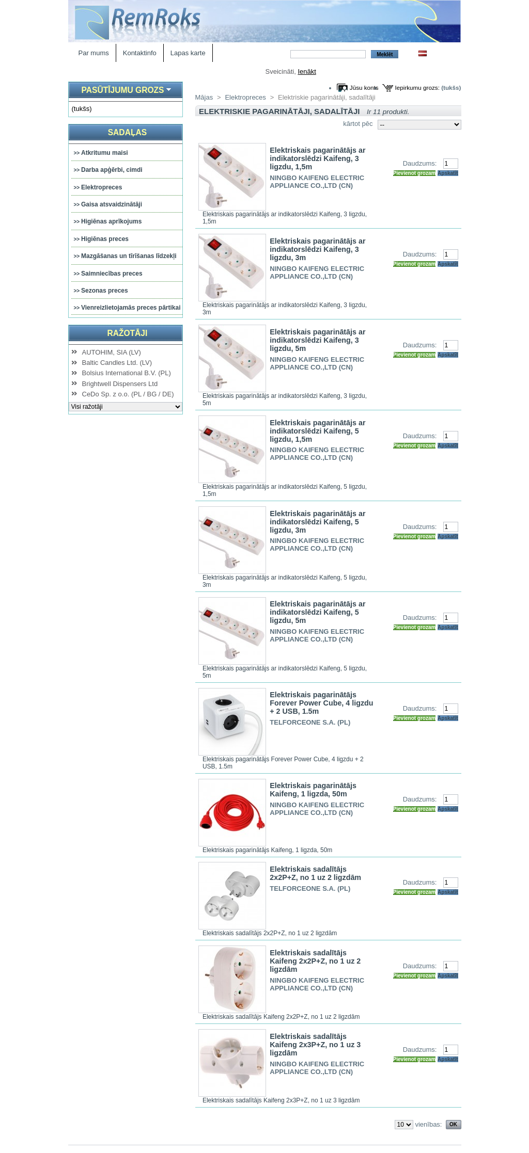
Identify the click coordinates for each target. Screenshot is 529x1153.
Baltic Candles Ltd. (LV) (117, 362)
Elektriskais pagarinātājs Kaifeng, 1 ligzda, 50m (313, 789)
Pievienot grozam (414, 173)
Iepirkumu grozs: (417, 87)
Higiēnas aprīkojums (111, 221)
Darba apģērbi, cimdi (112, 169)
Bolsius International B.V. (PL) (126, 373)
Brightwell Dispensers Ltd (120, 384)
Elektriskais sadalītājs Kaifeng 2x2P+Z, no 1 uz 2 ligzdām (315, 961)
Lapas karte (188, 53)
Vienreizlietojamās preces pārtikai (131, 307)
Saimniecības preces (112, 273)
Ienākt (307, 71)
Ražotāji (127, 333)
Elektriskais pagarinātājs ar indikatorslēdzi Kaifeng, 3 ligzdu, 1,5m (317, 158)
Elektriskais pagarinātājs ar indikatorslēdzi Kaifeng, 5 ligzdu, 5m (317, 612)
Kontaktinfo (140, 53)
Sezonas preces (104, 290)
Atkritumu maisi (104, 152)
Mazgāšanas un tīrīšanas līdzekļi (129, 256)
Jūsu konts (364, 87)
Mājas (204, 97)
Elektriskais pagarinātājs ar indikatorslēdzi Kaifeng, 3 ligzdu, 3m (317, 249)
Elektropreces (101, 187)
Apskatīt (448, 173)
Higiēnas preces (105, 239)
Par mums (94, 53)
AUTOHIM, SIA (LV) (111, 352)
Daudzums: (420, 163)
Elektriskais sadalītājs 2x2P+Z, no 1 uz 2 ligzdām (315, 873)
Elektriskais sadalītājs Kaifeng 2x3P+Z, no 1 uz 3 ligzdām (315, 1044)
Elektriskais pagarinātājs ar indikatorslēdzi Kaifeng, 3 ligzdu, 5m (317, 340)
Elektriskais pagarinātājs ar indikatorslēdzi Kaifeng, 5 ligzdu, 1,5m (317, 431)
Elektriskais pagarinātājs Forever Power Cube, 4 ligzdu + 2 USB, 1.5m (321, 703)
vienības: (428, 1124)
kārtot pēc (357, 123)
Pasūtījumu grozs (122, 90)
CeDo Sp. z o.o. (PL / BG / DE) (128, 394)
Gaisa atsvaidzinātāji (111, 204)
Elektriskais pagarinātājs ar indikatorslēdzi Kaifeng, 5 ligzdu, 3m (317, 521)
